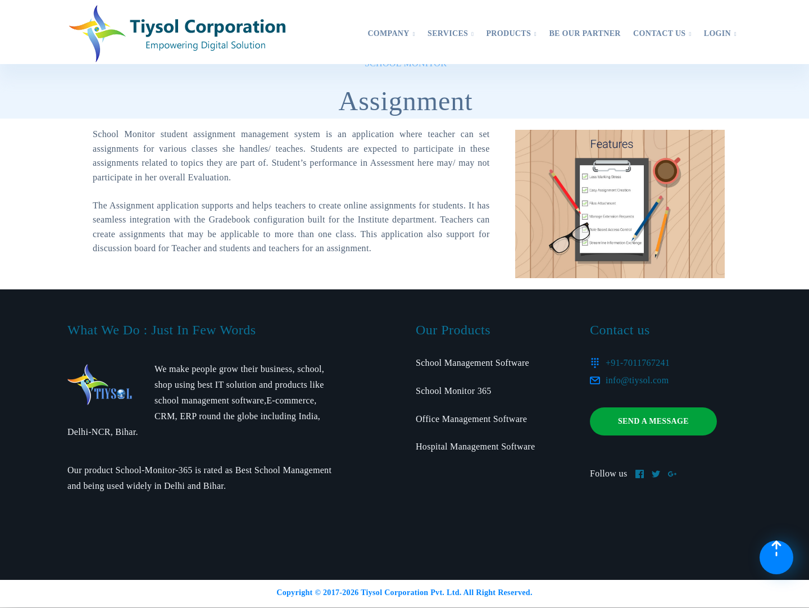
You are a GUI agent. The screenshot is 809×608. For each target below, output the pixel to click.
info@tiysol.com (637, 380)
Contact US (662, 34)
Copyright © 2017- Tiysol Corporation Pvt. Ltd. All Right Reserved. (404, 592)
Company (391, 34)
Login (720, 34)
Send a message (653, 421)
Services (451, 34)
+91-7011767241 (638, 362)
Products (511, 34)
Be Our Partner (584, 34)
